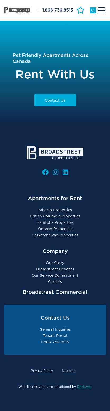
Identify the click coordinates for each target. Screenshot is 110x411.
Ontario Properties (55, 229)
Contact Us (55, 100)
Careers (55, 282)
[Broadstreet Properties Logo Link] (17, 10)
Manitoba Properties (55, 222)
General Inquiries (55, 329)
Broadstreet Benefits (55, 269)
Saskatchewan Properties (55, 235)
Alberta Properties (55, 210)
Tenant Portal (55, 336)
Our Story (55, 263)
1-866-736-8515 (55, 342)
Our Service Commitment (55, 275)
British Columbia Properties (55, 216)
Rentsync (84, 387)
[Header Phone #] (56, 10)
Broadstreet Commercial (55, 292)
